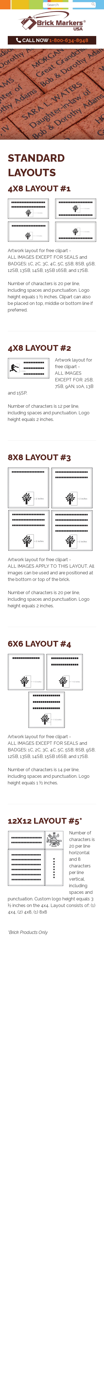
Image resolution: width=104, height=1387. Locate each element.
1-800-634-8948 (68, 40)
